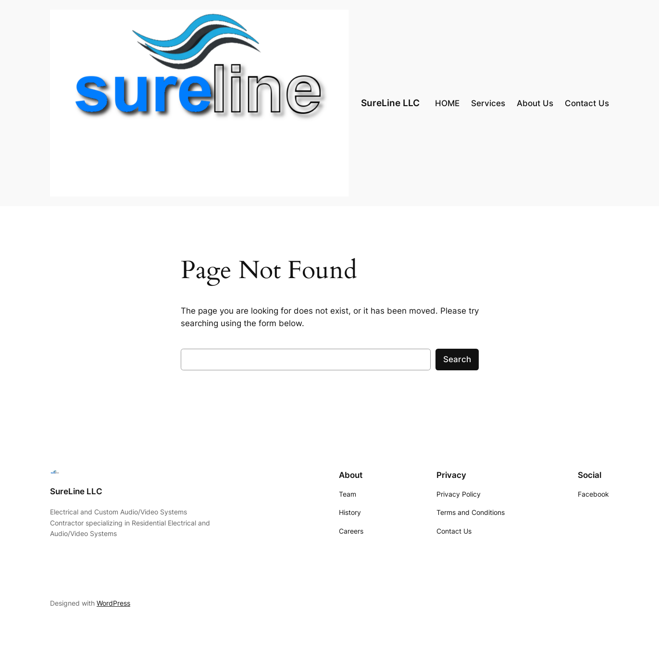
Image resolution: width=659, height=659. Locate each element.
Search (457, 359)
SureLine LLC (390, 103)
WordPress (113, 603)
